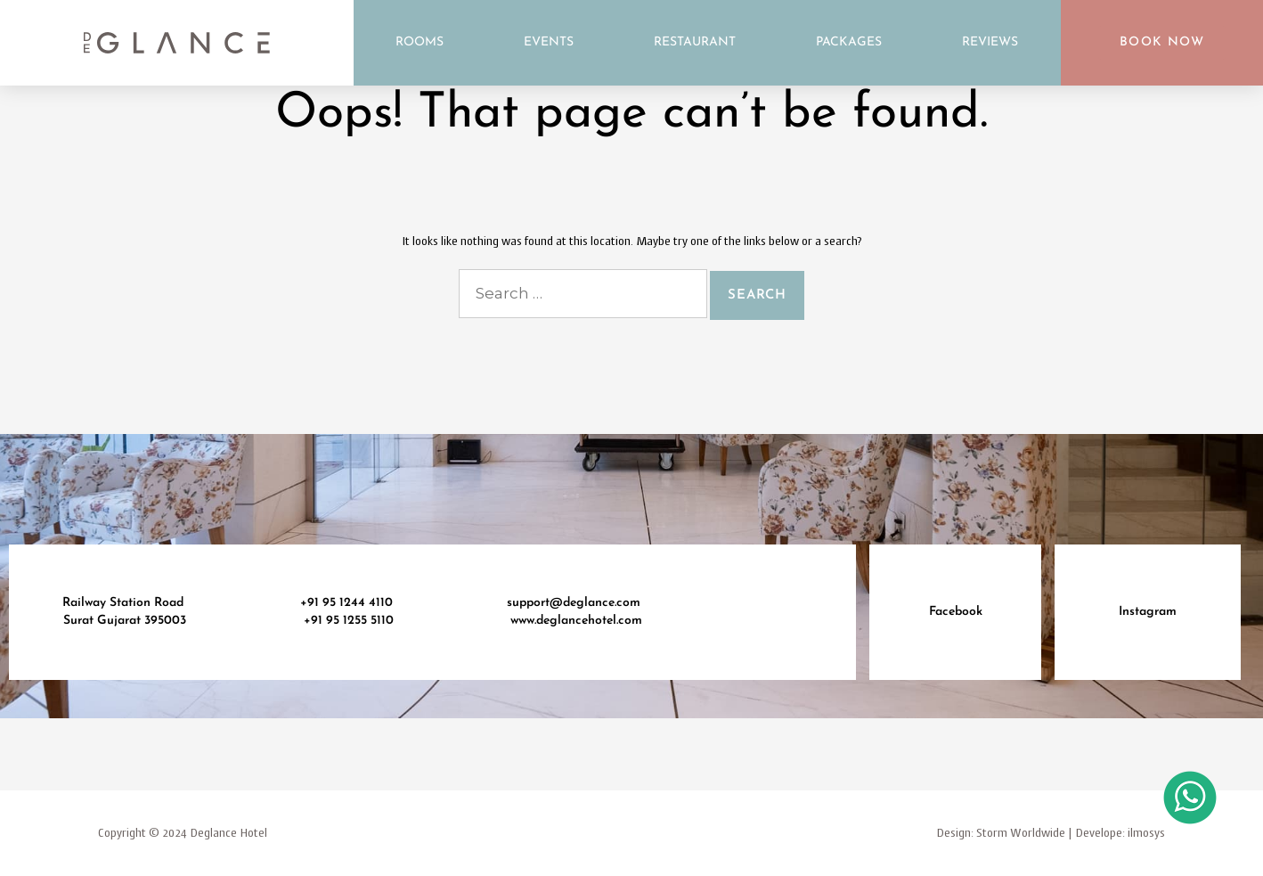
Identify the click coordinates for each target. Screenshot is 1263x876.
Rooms (419, 42)
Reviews (990, 42)
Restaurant (695, 42)
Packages (849, 42)
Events (549, 42)
